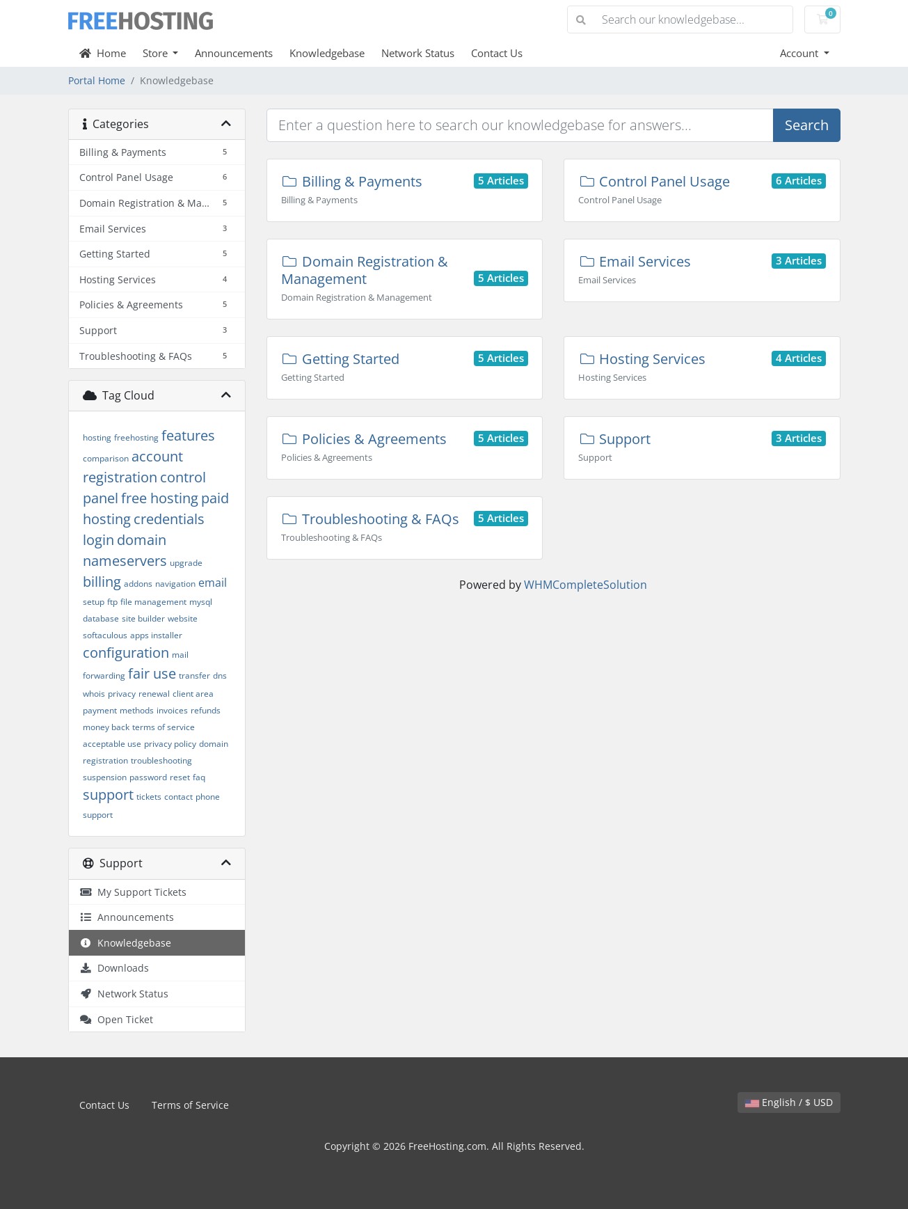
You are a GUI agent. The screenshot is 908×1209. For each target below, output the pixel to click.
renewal (154, 694)
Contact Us (497, 53)
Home (102, 53)
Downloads (114, 967)
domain (141, 539)
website (183, 618)
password (148, 777)
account (157, 456)
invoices (172, 710)
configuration (126, 652)
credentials (169, 518)
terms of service (163, 727)
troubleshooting (161, 760)
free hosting (159, 498)
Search (807, 125)
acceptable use (112, 744)
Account (800, 53)
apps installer (156, 635)
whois (94, 694)
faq (199, 777)
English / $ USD (789, 1102)
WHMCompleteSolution (585, 584)
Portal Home (96, 80)
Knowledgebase (327, 53)
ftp (112, 602)
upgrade (186, 563)
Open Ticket (116, 1019)
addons (138, 584)
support (108, 794)
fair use (152, 673)
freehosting (136, 437)
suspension (105, 777)
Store (156, 53)
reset (180, 777)
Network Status (417, 53)
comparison (106, 458)
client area (193, 694)
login (98, 539)
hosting (97, 437)
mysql (200, 602)
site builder (143, 618)
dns (220, 675)
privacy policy (170, 744)
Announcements (234, 53)
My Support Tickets (132, 892)
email (212, 582)
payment (100, 710)
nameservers (125, 560)
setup (93, 602)
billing (102, 581)
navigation (175, 584)
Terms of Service (190, 1105)
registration (120, 477)
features (188, 435)
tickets (148, 797)
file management (153, 602)
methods (137, 710)
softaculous (105, 635)
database (101, 618)
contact (178, 797)
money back (106, 727)
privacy (122, 694)
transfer (194, 675)
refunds (206, 710)
